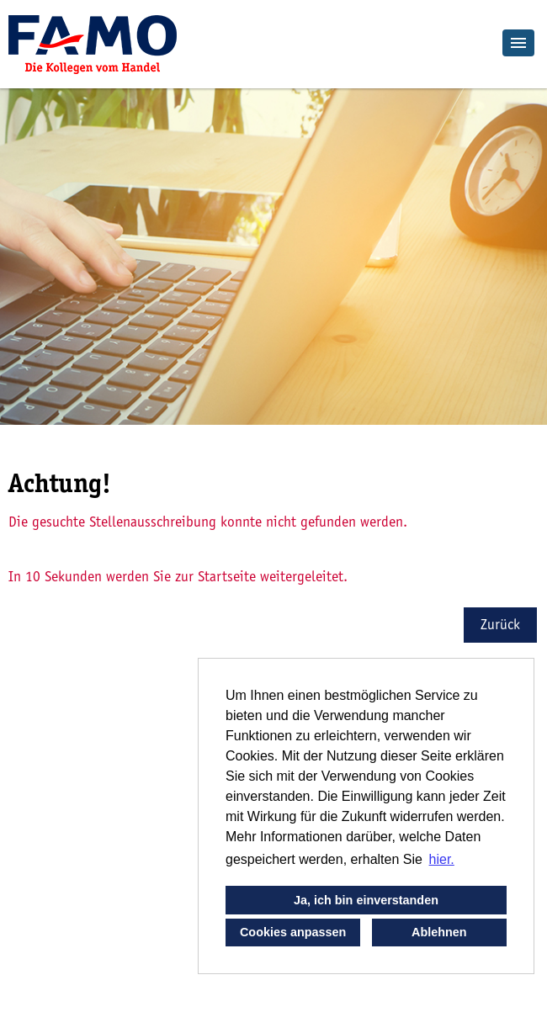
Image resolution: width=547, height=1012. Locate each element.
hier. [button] (441, 859)
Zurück (500, 624)
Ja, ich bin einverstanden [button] (366, 900)
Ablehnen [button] (439, 932)
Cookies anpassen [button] (293, 932)
